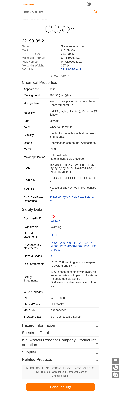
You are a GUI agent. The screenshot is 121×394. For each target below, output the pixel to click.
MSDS (30, 368)
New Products (42, 371)
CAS (38, 368)
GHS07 (55, 220)
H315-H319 (58, 234)
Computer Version (77, 371)
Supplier (29, 352)
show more (58, 75)
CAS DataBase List (35, 19)
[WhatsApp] (115, 368)
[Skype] (115, 375)
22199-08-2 (44, 19)
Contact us (58, 371)
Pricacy (67, 368)
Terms (77, 368)
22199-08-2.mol (71, 69)
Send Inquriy (60, 387)
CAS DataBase (52, 368)
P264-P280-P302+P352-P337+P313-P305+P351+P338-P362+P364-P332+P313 (74, 246)
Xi (52, 256)
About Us (88, 368)
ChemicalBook (25, 19)
